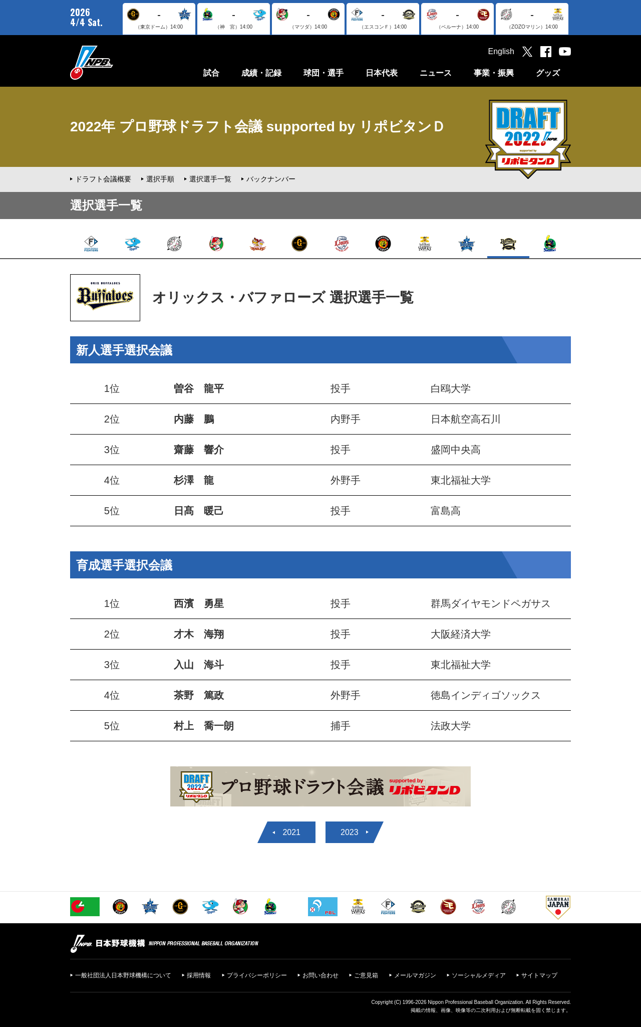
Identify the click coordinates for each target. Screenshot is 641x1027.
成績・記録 (261, 73)
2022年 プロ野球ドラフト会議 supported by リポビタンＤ (258, 126)
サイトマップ (539, 975)
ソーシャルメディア (479, 975)
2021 (291, 832)
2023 (350, 832)
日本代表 (382, 73)
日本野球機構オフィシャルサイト (116, 62)
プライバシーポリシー (257, 975)
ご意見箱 (366, 975)
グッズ (548, 73)
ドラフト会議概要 (103, 179)
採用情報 (199, 975)
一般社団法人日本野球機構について (123, 975)
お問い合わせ (320, 975)
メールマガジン (415, 975)
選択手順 (160, 179)
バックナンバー (270, 179)
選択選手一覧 (210, 179)
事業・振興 (494, 73)
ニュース (436, 73)
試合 (211, 73)
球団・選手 (323, 73)
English (501, 51)
